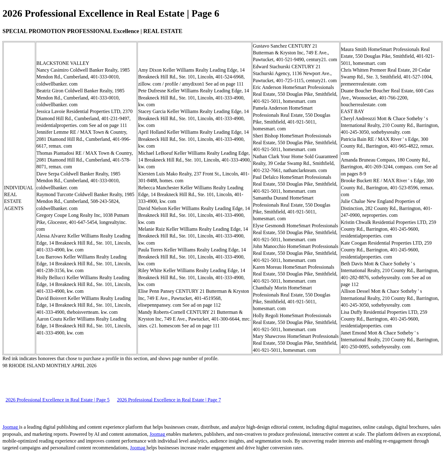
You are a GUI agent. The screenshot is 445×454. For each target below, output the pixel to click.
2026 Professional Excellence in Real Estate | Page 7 (169, 399)
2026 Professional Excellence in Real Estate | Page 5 (57, 399)
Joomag (10, 427)
